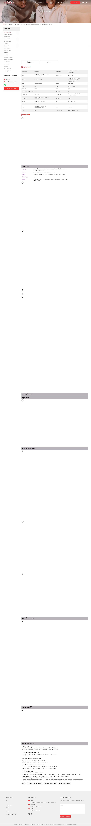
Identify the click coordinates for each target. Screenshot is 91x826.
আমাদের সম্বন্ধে (41, 2)
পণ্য (47, 2)
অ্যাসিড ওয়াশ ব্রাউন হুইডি (64, 783)
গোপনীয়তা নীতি (17, 824)
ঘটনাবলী (57, 2)
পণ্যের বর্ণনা (49, 62)
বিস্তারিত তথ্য (30, 62)
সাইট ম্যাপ (23, 824)
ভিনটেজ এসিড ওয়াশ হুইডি (50, 783)
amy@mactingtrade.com (11, 81)
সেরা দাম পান (65, 45)
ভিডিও (51, 2)
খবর (7, 809)
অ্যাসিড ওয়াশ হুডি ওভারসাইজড (34, 783)
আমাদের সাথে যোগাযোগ (64, 2)
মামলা (7, 811)
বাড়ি (35, 2)
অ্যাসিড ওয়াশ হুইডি (13, 24)
